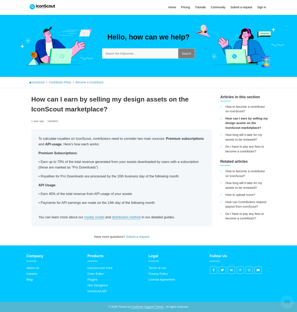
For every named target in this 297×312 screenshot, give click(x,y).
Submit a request (241, 7)
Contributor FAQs (60, 82)
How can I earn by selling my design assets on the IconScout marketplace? (246, 123)
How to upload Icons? (240, 194)
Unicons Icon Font (99, 268)
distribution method (126, 217)
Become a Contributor (89, 82)
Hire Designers (97, 285)
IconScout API (97, 291)
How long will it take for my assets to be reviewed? (243, 137)
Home (172, 7)
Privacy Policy (158, 273)
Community (218, 7)
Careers (31, 273)
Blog (29, 279)
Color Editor (95, 273)
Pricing (185, 7)
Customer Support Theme (147, 306)
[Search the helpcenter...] (148, 53)
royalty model (94, 217)
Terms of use (157, 268)
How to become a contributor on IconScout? (245, 109)
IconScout (38, 82)
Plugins (92, 279)
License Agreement (161, 279)
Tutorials (200, 7)
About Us (32, 268)
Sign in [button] (261, 7)
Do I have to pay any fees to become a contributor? (244, 149)
